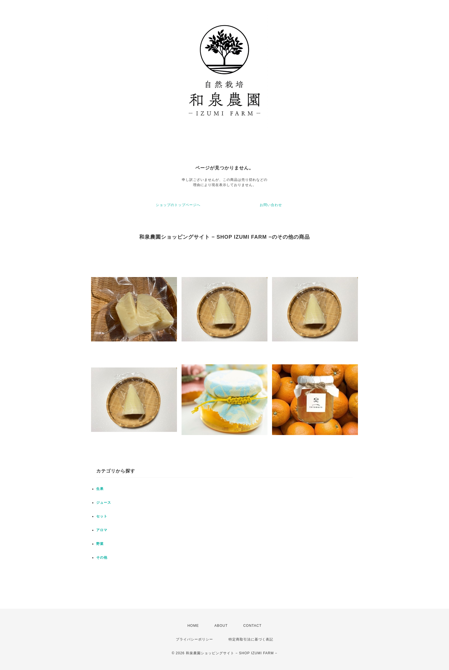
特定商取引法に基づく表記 (251, 639)
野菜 (100, 544)
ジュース (103, 503)
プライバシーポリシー (194, 639)
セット (101, 516)
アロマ (101, 530)
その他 (101, 558)
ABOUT (221, 626)
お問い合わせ (271, 205)
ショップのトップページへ (178, 205)
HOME (193, 626)
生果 (100, 489)
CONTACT (252, 626)
